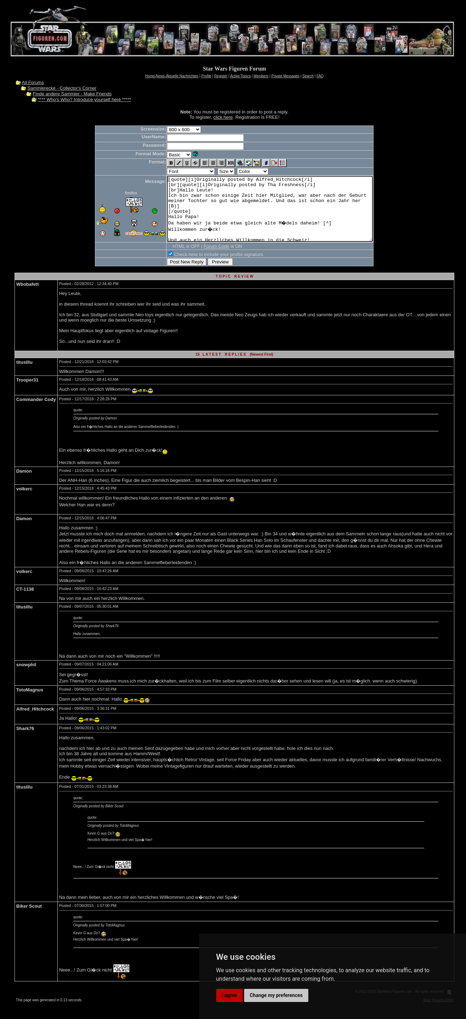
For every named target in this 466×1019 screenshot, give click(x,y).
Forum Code (204, 259)
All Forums (33, 82)
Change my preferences (276, 995)
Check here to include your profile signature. (207, 267)
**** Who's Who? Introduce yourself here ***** (84, 99)
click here (223, 117)
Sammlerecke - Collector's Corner (61, 88)
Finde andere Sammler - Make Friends (72, 93)
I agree (229, 995)
